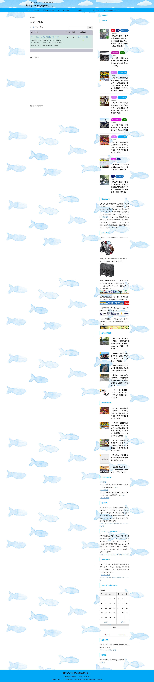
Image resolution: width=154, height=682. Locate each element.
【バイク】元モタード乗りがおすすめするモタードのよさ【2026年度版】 (120, 127)
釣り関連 (103, 482)
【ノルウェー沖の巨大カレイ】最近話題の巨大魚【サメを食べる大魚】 (119, 368)
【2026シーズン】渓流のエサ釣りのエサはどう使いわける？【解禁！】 (120, 167)
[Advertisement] (61, 82)
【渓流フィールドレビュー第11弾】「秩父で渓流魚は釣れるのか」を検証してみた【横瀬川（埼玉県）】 (119, 380)
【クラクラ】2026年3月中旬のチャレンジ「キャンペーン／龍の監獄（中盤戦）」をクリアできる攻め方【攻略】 (119, 108)
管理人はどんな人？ (48, 10)
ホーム (32, 27)
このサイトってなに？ (32, 10)
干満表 (102, 662)
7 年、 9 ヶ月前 (83, 37)
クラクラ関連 (104, 498)
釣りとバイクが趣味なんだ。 (40, 5)
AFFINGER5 (98, 679)
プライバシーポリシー (64, 10)
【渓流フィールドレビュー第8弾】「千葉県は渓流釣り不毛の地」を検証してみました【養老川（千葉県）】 (120, 344)
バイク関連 (104, 490)
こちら (115, 487)
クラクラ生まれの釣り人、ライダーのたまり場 (77, 676)
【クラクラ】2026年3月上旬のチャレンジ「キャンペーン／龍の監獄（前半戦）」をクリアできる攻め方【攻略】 (119, 147)
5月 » (122, 622)
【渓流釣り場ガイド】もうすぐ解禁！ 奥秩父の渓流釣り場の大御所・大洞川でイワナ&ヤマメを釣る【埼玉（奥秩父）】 (119, 187)
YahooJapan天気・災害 (108, 650)
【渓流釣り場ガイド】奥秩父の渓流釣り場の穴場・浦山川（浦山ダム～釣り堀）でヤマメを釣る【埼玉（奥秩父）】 (119, 41)
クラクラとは (105, 575)
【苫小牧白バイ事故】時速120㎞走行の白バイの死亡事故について (119, 457)
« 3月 (106, 622)
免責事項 (79, 10)
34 (83, 40)
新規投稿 (105, 217)
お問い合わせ (95, 10)
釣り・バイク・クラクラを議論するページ (45, 37)
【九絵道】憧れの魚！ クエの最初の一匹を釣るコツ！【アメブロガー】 (119, 469)
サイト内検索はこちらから (111, 10)
